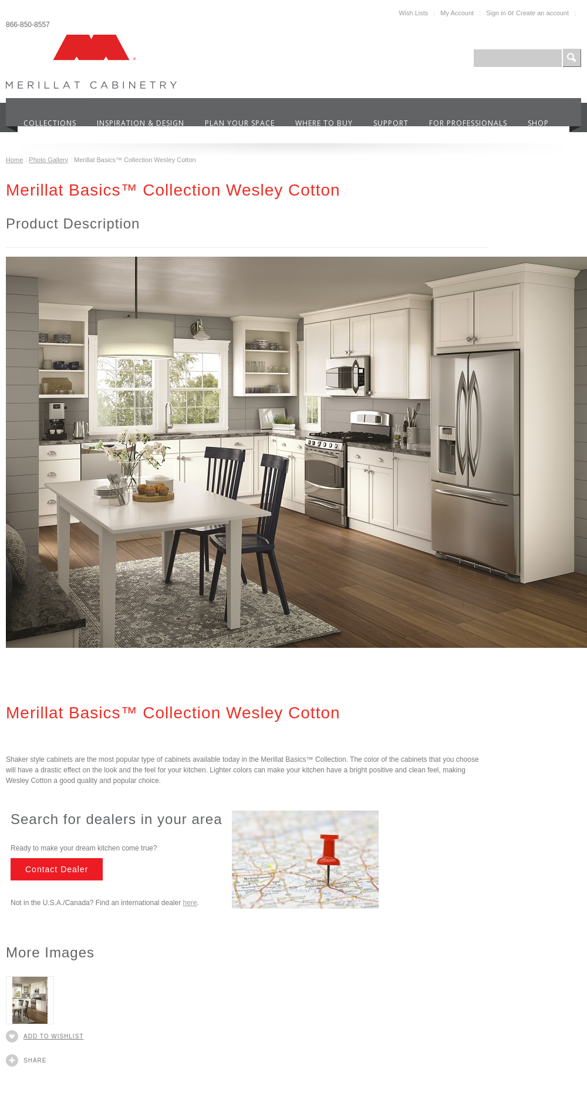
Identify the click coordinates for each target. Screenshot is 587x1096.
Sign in (496, 12)
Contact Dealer (56, 869)
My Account (457, 12)
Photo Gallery (48, 159)
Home (14, 159)
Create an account (542, 12)
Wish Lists (413, 12)
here (190, 903)
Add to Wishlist (53, 1036)
